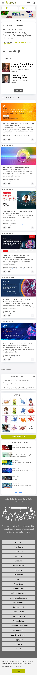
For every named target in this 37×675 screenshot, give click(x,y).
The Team (18, 547)
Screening (29, 387)
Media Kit (18, 561)
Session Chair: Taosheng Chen (19, 76)
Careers (18, 556)
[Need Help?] (19, 51)
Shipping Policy (18, 616)
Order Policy (18, 612)
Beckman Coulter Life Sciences (20, 225)
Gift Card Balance (18, 593)
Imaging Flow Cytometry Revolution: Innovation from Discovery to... (16, 168)
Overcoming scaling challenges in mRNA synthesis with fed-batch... (17, 212)
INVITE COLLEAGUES (18, 437)
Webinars (6, 387)
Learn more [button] (18, 666)
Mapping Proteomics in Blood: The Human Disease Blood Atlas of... (18, 124)
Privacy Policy (18, 621)
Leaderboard (18, 607)
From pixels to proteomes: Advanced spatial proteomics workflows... (16, 256)
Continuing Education (18, 598)
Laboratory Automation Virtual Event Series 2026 (22, 479)
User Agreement (18, 630)
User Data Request (18, 635)
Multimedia (18, 575)
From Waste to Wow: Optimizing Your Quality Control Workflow (22, 455)
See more (31, 427)
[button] (5, 51)
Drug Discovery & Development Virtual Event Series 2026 (22, 463)
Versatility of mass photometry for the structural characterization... (17, 300)
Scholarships (18, 602)
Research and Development (18, 384)
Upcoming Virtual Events (18, 442)
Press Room (18, 584)
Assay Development (9, 380)
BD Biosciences (16, 181)
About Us (18, 542)
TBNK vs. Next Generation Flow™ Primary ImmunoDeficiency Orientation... (18, 344)
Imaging (6, 384)
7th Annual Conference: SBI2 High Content (17, 43)
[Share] (32, 139)
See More (18, 493)
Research (21, 387)
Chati (18, 649)
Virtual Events (18, 565)
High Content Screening (24, 380)
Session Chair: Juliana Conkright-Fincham (22, 65)
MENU (18, 20)
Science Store (18, 588)
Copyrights (18, 639)
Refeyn (13, 313)
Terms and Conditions (18, 625)
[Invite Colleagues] (18, 437)
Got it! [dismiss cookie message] (18, 671)
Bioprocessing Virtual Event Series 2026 (22, 486)
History (14, 387)
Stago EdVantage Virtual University (21, 447)
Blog (18, 579)
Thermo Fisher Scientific (18, 269)
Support (18, 644)
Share (19, 91)
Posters (18, 570)
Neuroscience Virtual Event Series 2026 (22, 470)
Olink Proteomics (16, 137)
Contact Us (18, 551)
